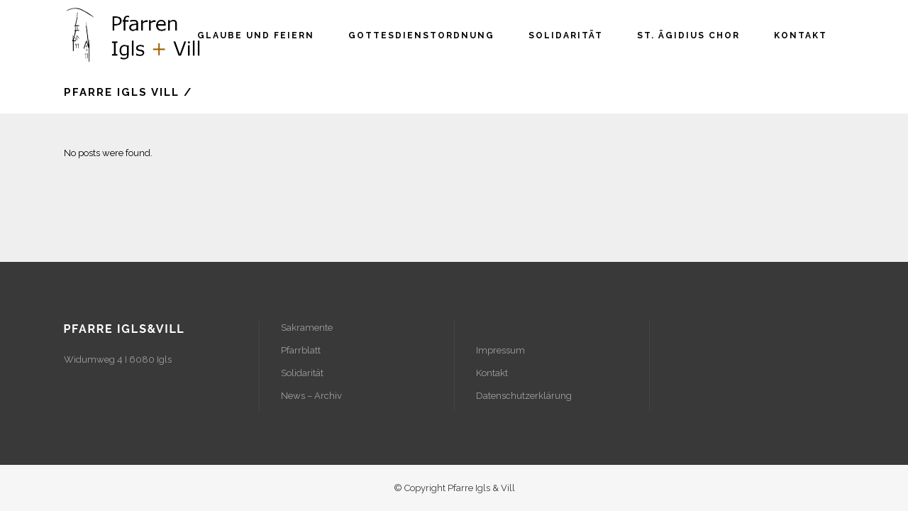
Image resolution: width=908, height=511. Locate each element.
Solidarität (302, 373)
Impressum (500, 350)
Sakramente (307, 327)
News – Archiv (311, 395)
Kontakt (492, 373)
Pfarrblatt (301, 350)
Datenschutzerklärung (524, 395)
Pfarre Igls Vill (121, 92)
